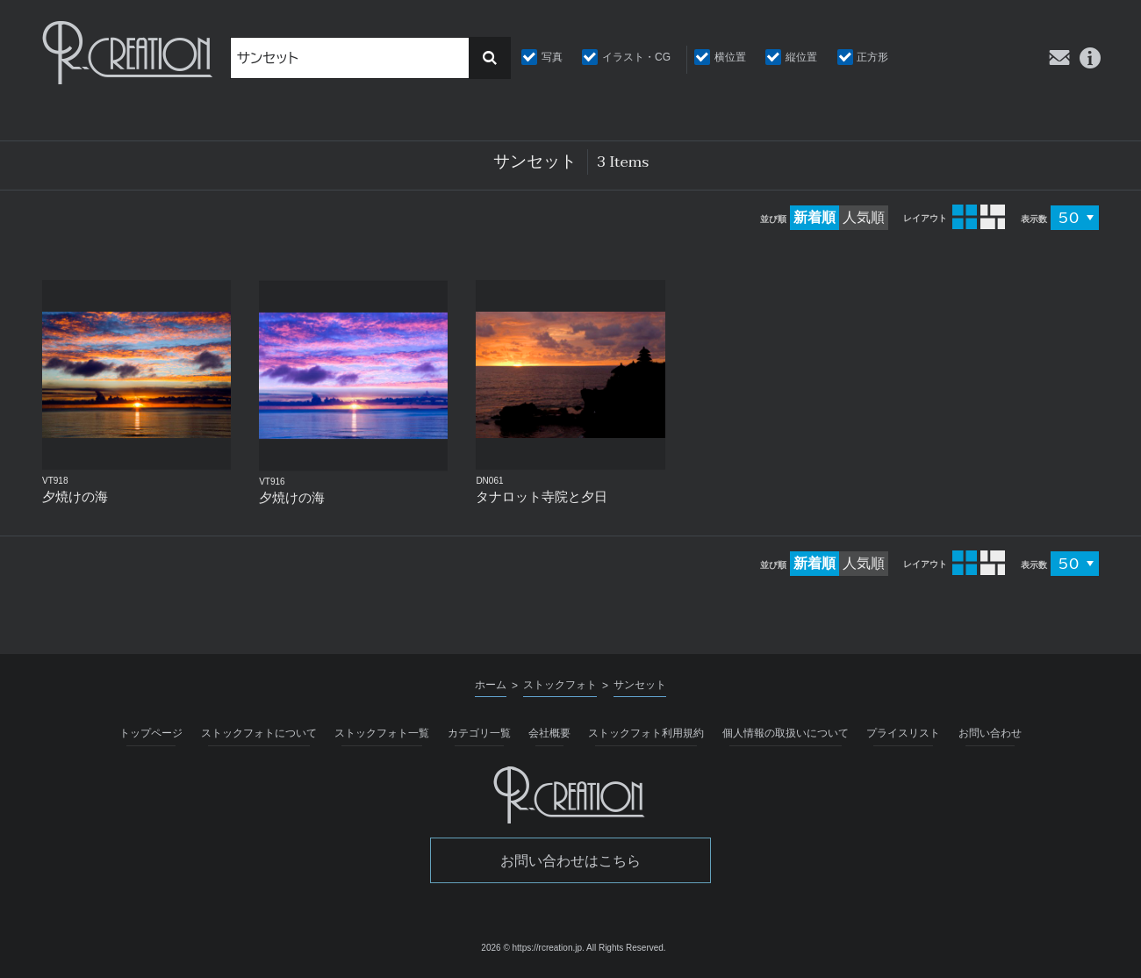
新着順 (814, 217)
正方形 (872, 57)
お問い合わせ (990, 733)
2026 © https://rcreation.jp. (532, 948)
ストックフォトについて (259, 733)
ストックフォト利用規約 (646, 733)
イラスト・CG (636, 57)
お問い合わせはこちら (570, 860)
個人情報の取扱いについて (785, 733)
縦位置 (801, 57)
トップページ (151, 733)
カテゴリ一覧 (479, 733)
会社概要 (549, 733)
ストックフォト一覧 (381, 733)
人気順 (864, 217)
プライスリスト (903, 733)
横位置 (730, 57)
